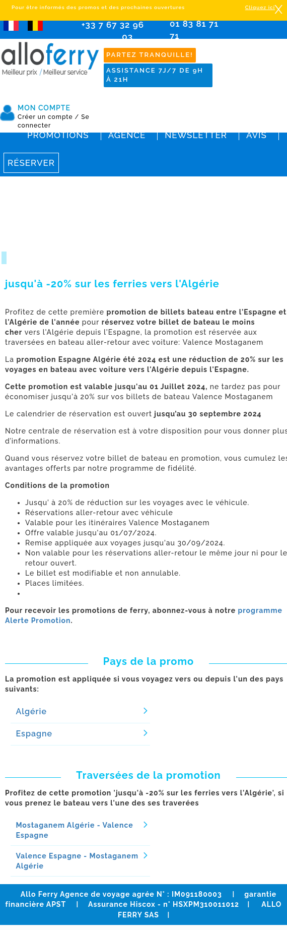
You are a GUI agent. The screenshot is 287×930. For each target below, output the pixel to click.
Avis (256, 135)
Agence (127, 135)
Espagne (34, 733)
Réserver (31, 163)
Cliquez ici (260, 7)
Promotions (58, 135)
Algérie (31, 711)
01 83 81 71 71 (200, 33)
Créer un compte (48, 116)
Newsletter (196, 135)
